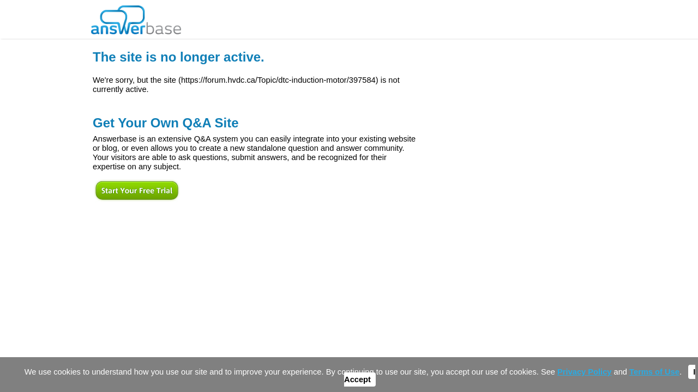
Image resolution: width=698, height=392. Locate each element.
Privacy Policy (584, 371)
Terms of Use (654, 371)
